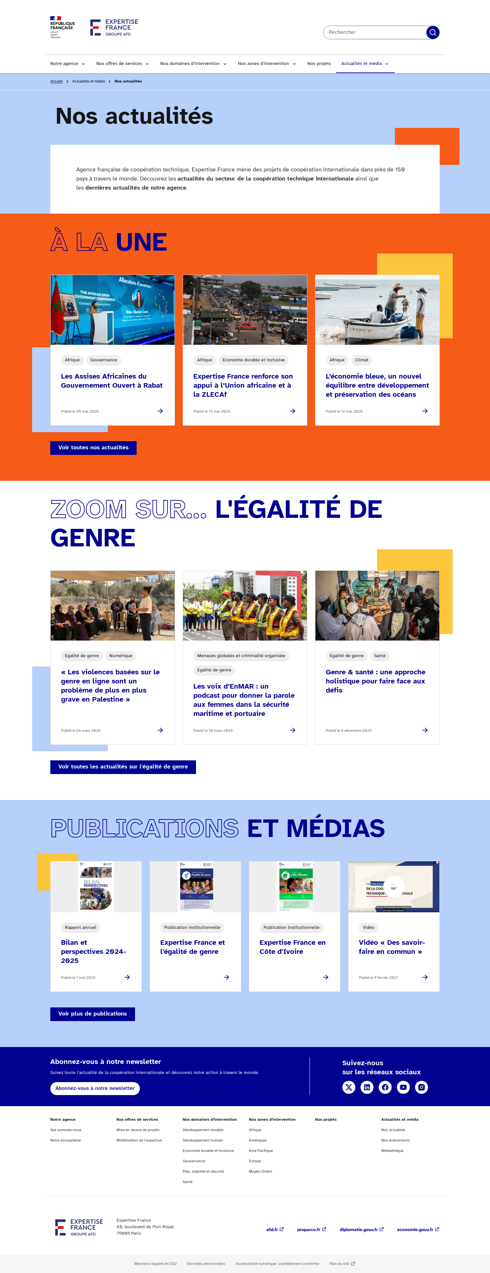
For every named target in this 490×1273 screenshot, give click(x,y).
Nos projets (319, 63)
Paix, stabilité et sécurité (203, 1171)
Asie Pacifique (261, 1151)
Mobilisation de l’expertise (139, 1140)
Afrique (255, 1130)
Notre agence (64, 63)
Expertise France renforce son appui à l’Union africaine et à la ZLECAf (243, 386)
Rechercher (432, 32)
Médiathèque (392, 1151)
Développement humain (203, 1140)
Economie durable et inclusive (208, 1151)
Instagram (421, 1087)
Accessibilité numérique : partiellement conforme (277, 1264)
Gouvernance (194, 1161)
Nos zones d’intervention (263, 63)
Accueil (56, 81)
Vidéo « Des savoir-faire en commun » (392, 947)
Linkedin (367, 1087)
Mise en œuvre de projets (138, 1130)
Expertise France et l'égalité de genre (192, 947)
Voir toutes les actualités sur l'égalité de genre (123, 767)
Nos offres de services (119, 63)
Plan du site (339, 1264)
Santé (187, 1182)
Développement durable (203, 1130)
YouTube (403, 1087)
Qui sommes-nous (65, 1130)
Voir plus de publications (92, 1014)
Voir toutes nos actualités (93, 448)
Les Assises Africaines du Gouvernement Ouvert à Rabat (112, 381)
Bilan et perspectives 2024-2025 (93, 952)
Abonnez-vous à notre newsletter (95, 1088)
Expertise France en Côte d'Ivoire (293, 947)
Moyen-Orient (260, 1171)
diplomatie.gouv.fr (359, 1230)
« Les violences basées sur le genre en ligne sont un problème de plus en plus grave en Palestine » (110, 686)
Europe (255, 1161)
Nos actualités (393, 1130)
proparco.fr (308, 1230)
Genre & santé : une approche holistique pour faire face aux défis (375, 681)
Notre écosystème (65, 1140)
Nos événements (395, 1140)
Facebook (385, 1087)
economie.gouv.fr (415, 1230)
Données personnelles (206, 1264)
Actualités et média (361, 63)
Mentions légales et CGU (155, 1264)
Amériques (258, 1140)
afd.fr (272, 1230)
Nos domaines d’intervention (190, 63)
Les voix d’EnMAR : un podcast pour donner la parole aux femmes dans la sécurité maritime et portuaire (244, 700)
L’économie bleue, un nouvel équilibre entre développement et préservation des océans (377, 386)
